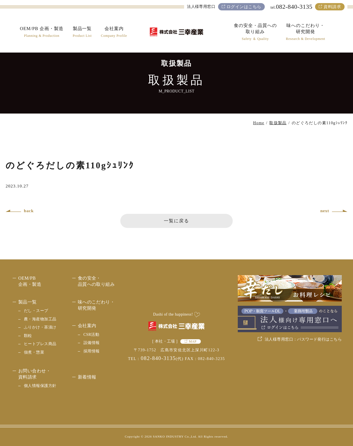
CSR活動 (91, 334)
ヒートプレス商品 (40, 344)
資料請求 (332, 6)
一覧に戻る (176, 220)
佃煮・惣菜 (34, 352)
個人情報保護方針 (40, 386)
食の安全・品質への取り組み (96, 281)
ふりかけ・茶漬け (40, 327)
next (324, 210)
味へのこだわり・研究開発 (96, 305)
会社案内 (87, 325)
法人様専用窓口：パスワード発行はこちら (303, 339)
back (29, 210)
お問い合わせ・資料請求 (34, 373)
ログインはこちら (244, 6)
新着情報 (87, 377)
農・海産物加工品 (40, 319)
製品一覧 (27, 302)
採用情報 (91, 351)
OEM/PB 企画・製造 (29, 281)
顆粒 (28, 336)
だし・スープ (36, 311)
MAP (192, 341)
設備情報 (91, 343)
